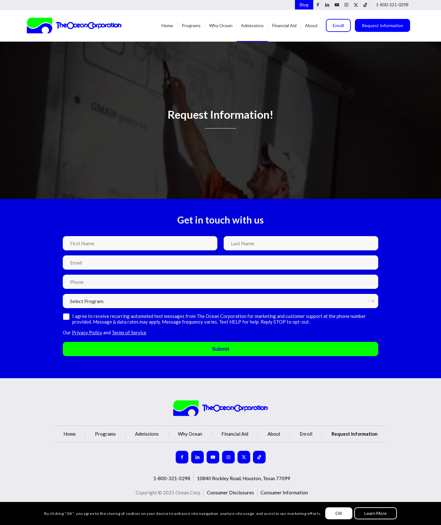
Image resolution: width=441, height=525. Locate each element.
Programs (105, 434)
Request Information (355, 434)
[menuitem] (302, 4)
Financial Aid (234, 434)
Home (69, 434)
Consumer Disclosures (230, 492)
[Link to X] (355, 4)
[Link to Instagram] (346, 4)
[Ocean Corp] (74, 25)
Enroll (306, 434)
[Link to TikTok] (365, 4)
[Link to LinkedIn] (327, 4)
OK (338, 513)
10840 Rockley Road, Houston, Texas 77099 (243, 478)
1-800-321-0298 (392, 4)
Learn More (375, 513)
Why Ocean (190, 434)
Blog (304, 4)
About (274, 434)
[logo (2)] (220, 408)
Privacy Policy (87, 332)
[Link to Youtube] (336, 4)
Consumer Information (284, 492)
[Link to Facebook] (317, 4)
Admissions (147, 434)
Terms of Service (129, 332)
